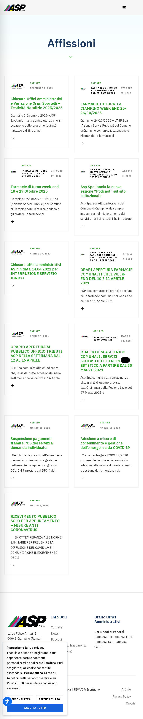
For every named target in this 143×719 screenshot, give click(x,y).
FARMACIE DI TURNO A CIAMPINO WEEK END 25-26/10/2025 (104, 90)
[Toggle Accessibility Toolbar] (7, 702)
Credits (131, 703)
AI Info (126, 689)
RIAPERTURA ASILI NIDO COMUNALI (105, 338)
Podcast (56, 639)
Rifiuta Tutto (49, 699)
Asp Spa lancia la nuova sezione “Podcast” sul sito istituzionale (103, 173)
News (55, 633)
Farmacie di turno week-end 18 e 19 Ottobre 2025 (35, 173)
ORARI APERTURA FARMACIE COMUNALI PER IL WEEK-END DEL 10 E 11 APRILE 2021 (103, 256)
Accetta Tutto (35, 708)
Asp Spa (35, 83)
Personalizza (20, 699)
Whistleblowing (61, 651)
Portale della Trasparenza (69, 645)
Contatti (56, 627)
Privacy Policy (121, 696)
